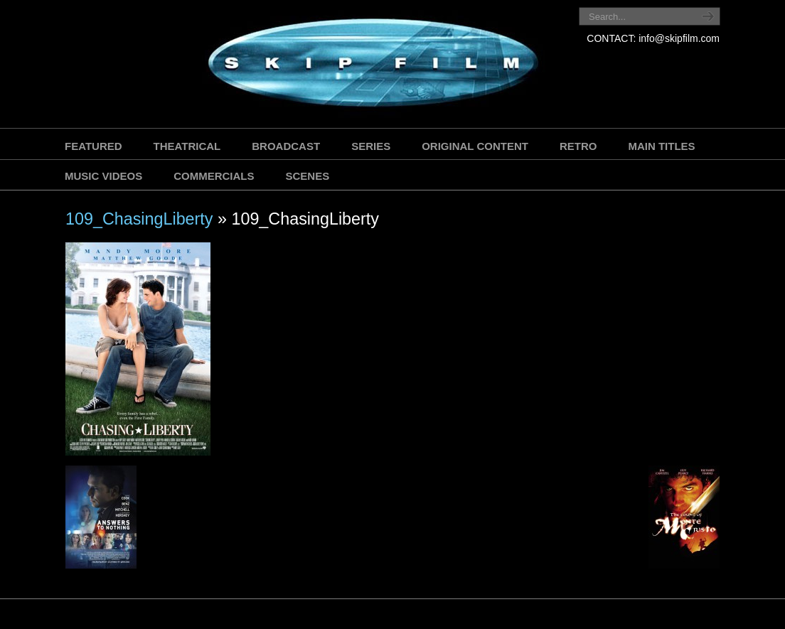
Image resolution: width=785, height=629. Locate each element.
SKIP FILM (308, 65)
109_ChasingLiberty (139, 219)
